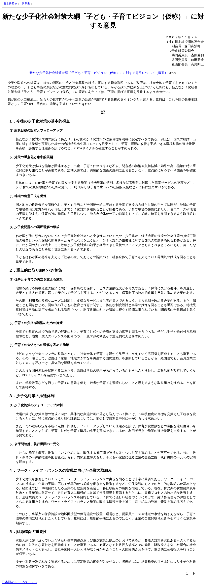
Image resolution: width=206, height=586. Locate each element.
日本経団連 (10, 3)
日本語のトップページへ (19, 582)
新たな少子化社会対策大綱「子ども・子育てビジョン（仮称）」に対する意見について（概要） (98, 73)
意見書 (26, 3)
